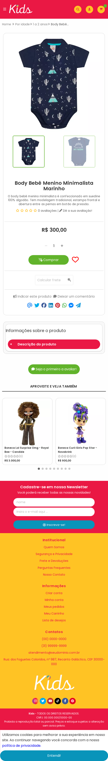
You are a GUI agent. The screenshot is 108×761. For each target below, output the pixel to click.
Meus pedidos (54, 607)
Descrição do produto (37, 344)
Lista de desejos (54, 620)
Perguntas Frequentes (54, 568)
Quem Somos (54, 547)
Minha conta (54, 600)
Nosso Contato (54, 574)
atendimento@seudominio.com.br (54, 652)
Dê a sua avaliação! (75, 211)
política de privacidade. (21, 745)
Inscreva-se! (54, 525)
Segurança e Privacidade (54, 554)
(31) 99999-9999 (54, 646)
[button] (39, 469)
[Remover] (46, 246)
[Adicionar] (62, 246)
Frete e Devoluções (54, 561)
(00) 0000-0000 (54, 639)
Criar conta (54, 593)
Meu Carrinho (54, 613)
